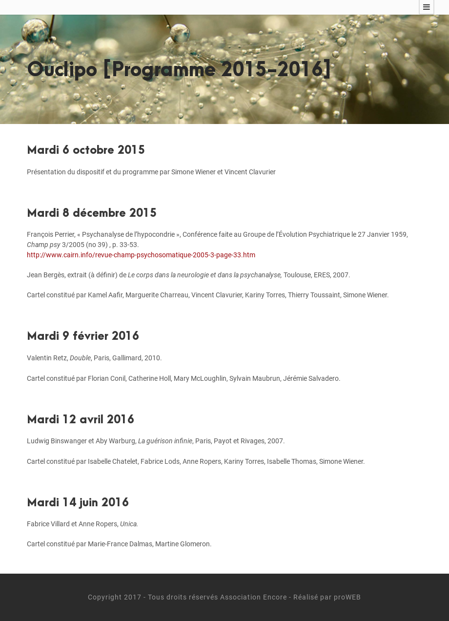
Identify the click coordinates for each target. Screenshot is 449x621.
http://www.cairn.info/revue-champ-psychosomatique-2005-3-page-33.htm (141, 255)
